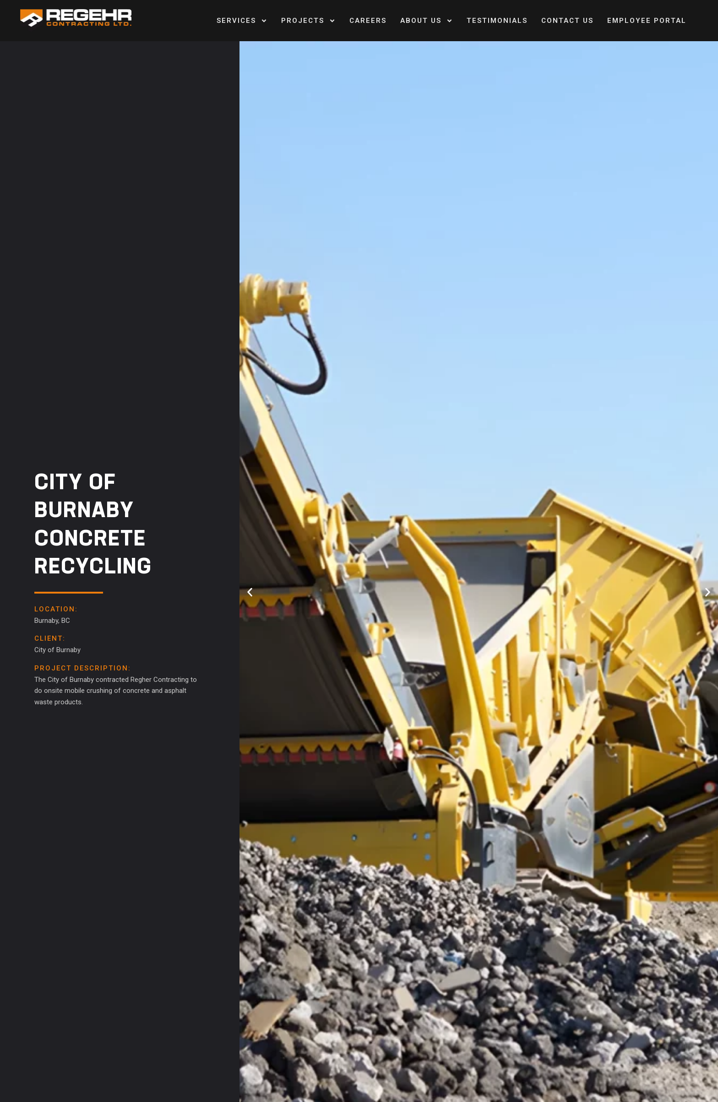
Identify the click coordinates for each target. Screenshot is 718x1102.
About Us (426, 21)
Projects (308, 21)
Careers (367, 20)
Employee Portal (646, 20)
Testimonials (497, 20)
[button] (250, 592)
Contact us (567, 20)
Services (242, 21)
